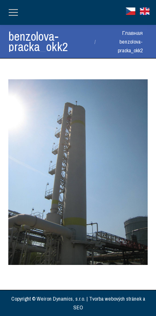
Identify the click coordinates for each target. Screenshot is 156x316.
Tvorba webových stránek (115, 298)
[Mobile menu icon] (13, 12)
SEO (78, 307)
